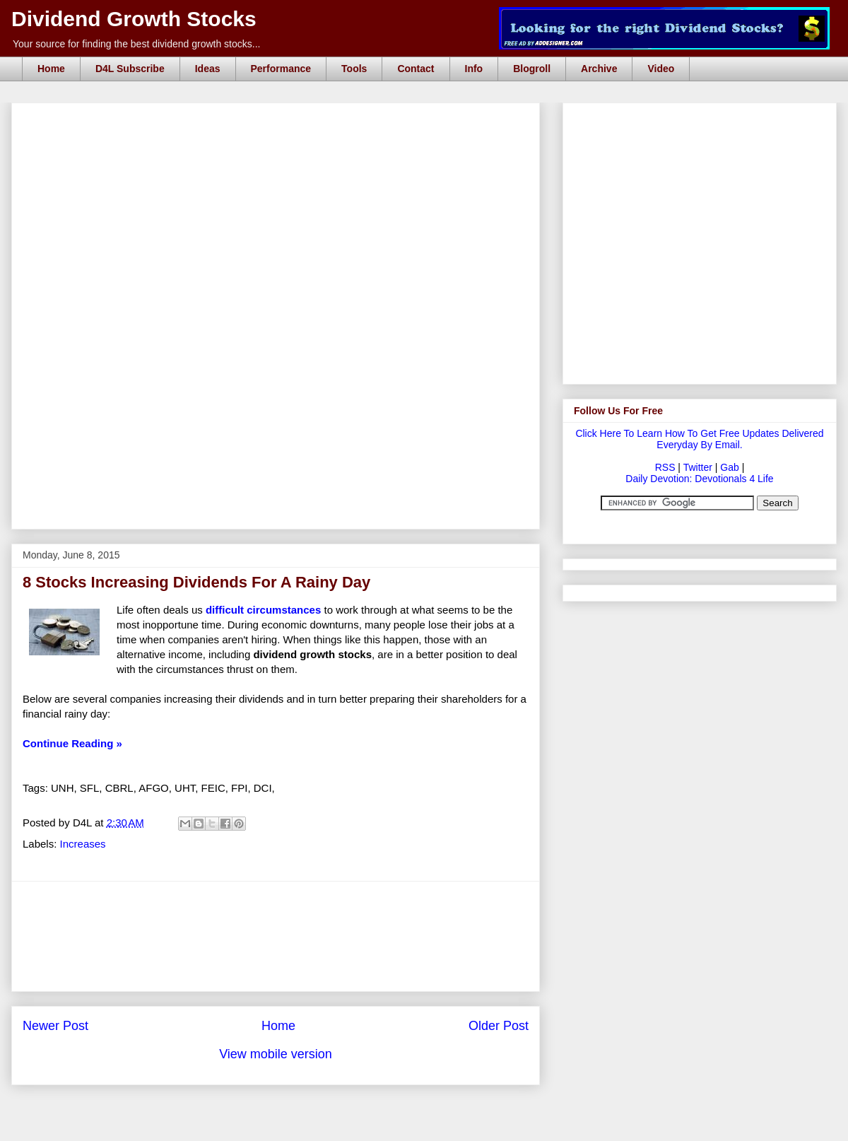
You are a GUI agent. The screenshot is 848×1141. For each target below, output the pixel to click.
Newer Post (55, 1026)
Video (660, 68)
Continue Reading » (72, 743)
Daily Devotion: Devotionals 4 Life (699, 478)
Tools (354, 68)
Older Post (499, 1026)
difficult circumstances (263, 610)
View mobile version (275, 1054)
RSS (665, 467)
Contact (415, 68)
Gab (729, 467)
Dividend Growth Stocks (134, 18)
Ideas (207, 68)
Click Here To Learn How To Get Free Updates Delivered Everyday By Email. (699, 439)
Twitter (697, 467)
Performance (281, 68)
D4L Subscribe (130, 68)
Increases (83, 844)
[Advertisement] (276, 447)
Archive (599, 68)
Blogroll (531, 68)
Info (474, 68)
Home (51, 68)
